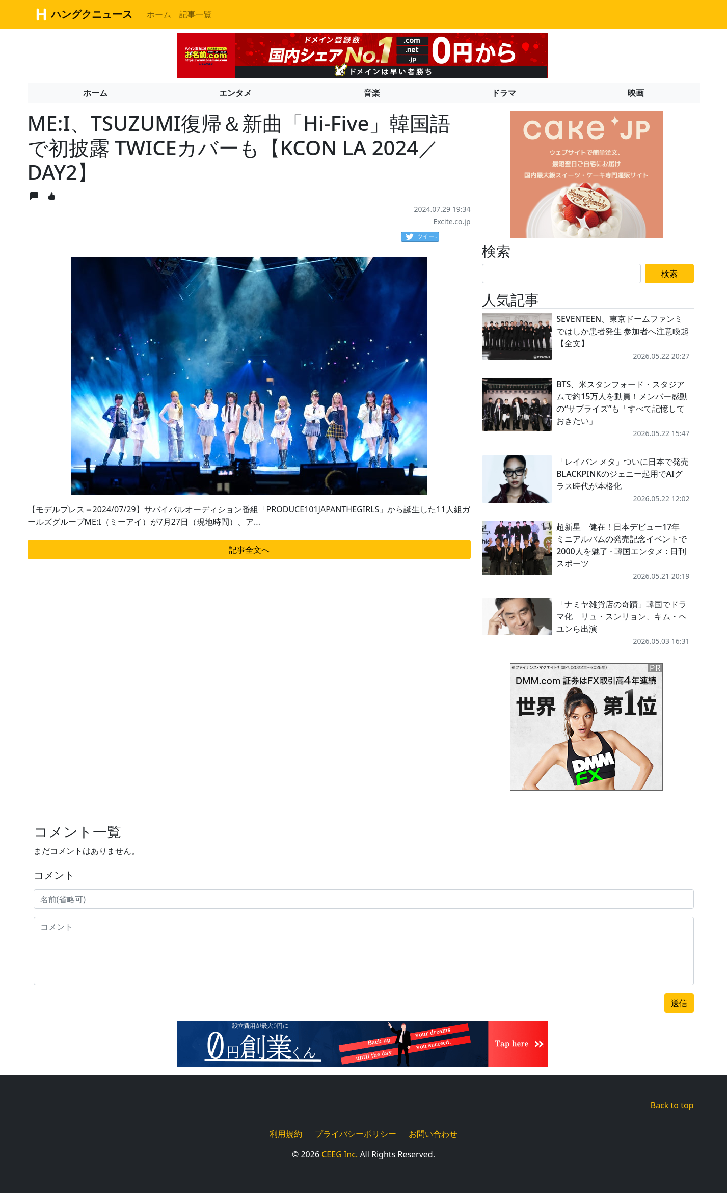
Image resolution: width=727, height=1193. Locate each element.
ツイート (422, 237)
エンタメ (235, 92)
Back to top (672, 1105)
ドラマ (504, 92)
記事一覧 (195, 14)
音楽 (372, 92)
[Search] (561, 273)
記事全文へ (249, 549)
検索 (669, 273)
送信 (679, 1003)
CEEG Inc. (339, 1154)
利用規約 (286, 1134)
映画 (636, 92)
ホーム (159, 14)
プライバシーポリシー (355, 1134)
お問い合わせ (433, 1134)
